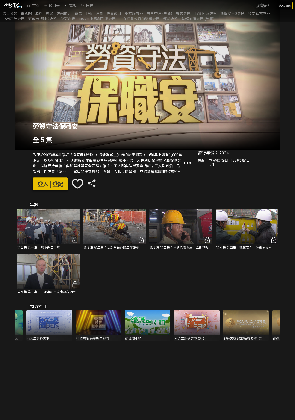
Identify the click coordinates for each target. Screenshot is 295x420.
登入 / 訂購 (285, 5)
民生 (212, 164)
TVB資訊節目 (240, 160)
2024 (224, 153)
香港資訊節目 (218, 160)
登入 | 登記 (50, 184)
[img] (12, 5)
